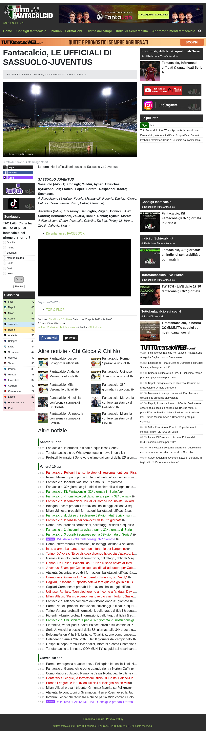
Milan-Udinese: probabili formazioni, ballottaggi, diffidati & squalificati (94, 510)
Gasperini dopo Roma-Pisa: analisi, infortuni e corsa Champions (91, 644)
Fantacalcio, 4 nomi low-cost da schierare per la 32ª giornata (88, 496)
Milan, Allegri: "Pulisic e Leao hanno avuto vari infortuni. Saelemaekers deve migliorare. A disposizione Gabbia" (124, 596)
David (10, 268)
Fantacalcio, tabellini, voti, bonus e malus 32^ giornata (84, 482)
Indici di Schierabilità (157, 238)
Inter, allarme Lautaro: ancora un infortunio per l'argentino (86, 548)
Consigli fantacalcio (156, 202)
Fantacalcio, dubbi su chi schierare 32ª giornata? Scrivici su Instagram (95, 515)
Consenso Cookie (93, 719)
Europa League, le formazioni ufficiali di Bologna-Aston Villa (88, 683)
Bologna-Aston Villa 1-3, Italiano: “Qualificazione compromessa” (91, 634)
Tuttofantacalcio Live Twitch (162, 275)
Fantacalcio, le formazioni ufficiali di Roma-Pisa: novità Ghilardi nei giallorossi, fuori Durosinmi (112, 501)
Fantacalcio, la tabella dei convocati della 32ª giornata (84, 520)
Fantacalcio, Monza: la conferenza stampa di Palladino (118, 402)
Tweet (71, 338)
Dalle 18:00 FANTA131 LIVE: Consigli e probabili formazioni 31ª (95, 702)
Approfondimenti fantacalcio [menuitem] (173, 31)
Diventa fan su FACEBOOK (65, 233)
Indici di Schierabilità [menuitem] (132, 31)
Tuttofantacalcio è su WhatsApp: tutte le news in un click (85, 452)
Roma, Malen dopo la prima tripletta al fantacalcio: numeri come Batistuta (97, 477)
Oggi (144, 125)
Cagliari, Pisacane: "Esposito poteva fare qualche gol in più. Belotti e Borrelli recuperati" (107, 582)
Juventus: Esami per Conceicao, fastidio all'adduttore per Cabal (90, 567)
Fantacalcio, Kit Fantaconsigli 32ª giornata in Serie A (83, 491)
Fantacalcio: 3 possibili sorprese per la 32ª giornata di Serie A (89, 534)
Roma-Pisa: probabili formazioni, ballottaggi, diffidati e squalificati (91, 525)
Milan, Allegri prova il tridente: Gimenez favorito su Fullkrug (87, 687)
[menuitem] (199, 31)
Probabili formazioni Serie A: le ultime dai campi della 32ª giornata (92, 457)
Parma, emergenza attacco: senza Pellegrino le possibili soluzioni (92, 664)
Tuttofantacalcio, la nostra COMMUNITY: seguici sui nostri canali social (96, 648)
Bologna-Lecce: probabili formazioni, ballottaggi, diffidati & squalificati (95, 506)
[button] (19, 279)
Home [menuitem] (7, 31)
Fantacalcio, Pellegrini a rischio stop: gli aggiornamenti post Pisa (91, 472)
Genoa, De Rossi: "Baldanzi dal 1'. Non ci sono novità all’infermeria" (93, 563)
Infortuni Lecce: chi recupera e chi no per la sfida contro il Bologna (92, 697)
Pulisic (10, 247)
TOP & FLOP (55, 309)
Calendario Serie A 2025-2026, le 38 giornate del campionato (89, 639)
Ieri (152, 125)
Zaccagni (12, 252)
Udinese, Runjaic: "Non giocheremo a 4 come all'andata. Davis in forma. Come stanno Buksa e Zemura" (119, 591)
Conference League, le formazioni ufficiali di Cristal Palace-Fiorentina (94, 678)
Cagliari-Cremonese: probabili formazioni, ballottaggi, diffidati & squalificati (98, 587)
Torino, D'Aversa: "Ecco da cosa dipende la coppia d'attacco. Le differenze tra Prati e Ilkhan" (110, 553)
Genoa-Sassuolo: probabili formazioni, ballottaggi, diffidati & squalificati (96, 558)
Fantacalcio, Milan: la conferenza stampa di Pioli (117, 418)
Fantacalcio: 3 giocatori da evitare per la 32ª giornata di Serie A (90, 529)
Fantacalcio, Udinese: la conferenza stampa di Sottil (66, 418)
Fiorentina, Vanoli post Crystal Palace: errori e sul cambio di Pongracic (95, 625)
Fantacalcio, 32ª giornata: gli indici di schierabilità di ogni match (90, 487)
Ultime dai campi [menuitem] (99, 31)
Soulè (10, 263)
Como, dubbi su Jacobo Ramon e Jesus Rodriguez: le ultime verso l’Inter (97, 673)
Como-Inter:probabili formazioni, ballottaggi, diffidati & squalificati (92, 544)
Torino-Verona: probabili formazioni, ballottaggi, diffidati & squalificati (94, 610)
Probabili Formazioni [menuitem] (66, 31)
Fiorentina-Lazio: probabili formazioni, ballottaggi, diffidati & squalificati (95, 615)
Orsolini (11, 242)
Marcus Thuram (16, 257)
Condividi (48, 338)
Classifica (11, 295)
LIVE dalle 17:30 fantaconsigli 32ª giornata (80, 539)
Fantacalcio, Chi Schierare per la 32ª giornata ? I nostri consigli (90, 620)
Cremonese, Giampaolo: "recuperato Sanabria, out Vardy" (86, 577)
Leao (9, 273)
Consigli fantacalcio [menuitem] (31, 31)
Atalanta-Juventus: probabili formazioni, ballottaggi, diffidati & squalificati (97, 572)
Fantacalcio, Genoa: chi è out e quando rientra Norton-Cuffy (88, 668)
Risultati (19, 286)
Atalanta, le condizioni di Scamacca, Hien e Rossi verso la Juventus (93, 692)
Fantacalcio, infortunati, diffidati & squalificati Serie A (83, 448)
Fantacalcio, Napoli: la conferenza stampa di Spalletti (65, 402)
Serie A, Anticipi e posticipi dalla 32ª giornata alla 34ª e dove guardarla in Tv (99, 629)
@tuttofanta (95, 327)
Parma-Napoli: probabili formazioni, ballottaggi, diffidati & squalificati (94, 606)
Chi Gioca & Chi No (60, 319)
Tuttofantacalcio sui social (161, 311)
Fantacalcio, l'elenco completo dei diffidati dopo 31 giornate (87, 601)
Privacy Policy (114, 719)
